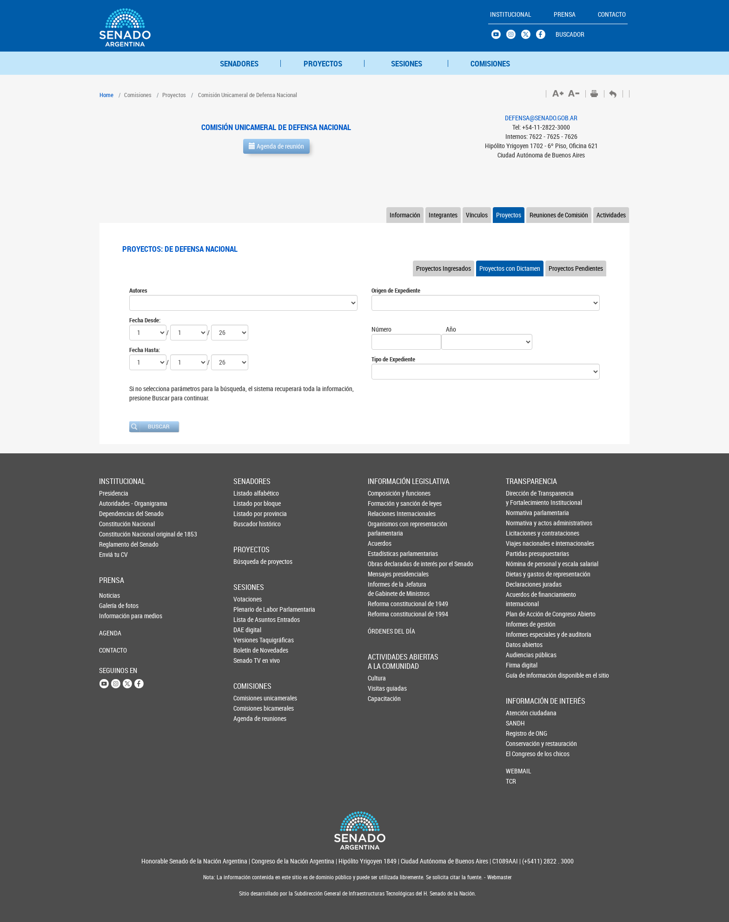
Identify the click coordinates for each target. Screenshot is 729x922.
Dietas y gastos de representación (521, 573)
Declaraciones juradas (521, 584)
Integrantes (443, 214)
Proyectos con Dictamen (509, 268)
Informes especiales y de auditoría (521, 634)
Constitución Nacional (114, 523)
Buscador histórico (248, 523)
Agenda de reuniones (248, 718)
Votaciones (247, 599)
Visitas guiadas (383, 688)
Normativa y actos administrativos (521, 522)
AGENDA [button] (110, 632)
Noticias (109, 595)
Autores (138, 290)
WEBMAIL (518, 770)
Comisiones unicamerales (248, 697)
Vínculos (477, 214)
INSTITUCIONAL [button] (510, 14)
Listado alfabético (248, 493)
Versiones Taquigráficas (248, 639)
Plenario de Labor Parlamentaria (248, 609)
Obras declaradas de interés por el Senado (383, 563)
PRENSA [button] (565, 14)
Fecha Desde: (144, 320)
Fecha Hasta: (144, 350)
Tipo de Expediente (393, 359)
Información (405, 214)
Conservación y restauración (521, 743)
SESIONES (406, 63)
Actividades (611, 214)
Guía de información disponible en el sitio (521, 675)
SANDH (515, 723)
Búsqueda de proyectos (248, 561)
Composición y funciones (383, 493)
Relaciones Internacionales (383, 513)
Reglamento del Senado (114, 544)
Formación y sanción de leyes (383, 503)
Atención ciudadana (521, 712)
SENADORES (239, 63)
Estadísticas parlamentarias (383, 553)
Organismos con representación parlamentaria (383, 528)
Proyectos (508, 214)
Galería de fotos (114, 605)
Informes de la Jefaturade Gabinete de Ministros (383, 589)
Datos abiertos (521, 644)
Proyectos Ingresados (443, 268)
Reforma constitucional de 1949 (383, 603)
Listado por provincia (248, 513)
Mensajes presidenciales (383, 573)
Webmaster (499, 877)
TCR (511, 781)
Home (106, 95)
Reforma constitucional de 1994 (383, 613)
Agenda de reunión (276, 146)
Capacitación (383, 698)
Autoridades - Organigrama (114, 503)
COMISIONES (490, 63)
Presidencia (113, 493)
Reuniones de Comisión (559, 214)
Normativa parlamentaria (521, 512)
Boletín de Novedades (248, 650)
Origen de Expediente (395, 290)
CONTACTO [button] (612, 14)
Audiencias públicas (521, 654)
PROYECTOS (323, 63)
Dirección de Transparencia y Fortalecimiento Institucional (521, 498)
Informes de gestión (521, 624)
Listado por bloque (248, 503)
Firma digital (521, 664)
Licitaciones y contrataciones (521, 533)
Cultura (377, 678)
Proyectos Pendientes (576, 268)
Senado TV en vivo (248, 660)
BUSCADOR (570, 34)
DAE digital (247, 629)
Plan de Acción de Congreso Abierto (521, 613)
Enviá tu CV (113, 554)
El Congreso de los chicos (521, 753)
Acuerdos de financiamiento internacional (521, 599)
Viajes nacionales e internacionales (521, 543)
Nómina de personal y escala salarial (521, 563)
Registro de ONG (521, 733)
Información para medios (114, 615)
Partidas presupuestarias (521, 553)
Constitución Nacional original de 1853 (114, 534)
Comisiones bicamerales (248, 708)
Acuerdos (379, 543)
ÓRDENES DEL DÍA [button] (383, 631)
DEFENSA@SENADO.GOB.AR (541, 117)
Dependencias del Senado (114, 513)
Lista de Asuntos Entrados (248, 619)
